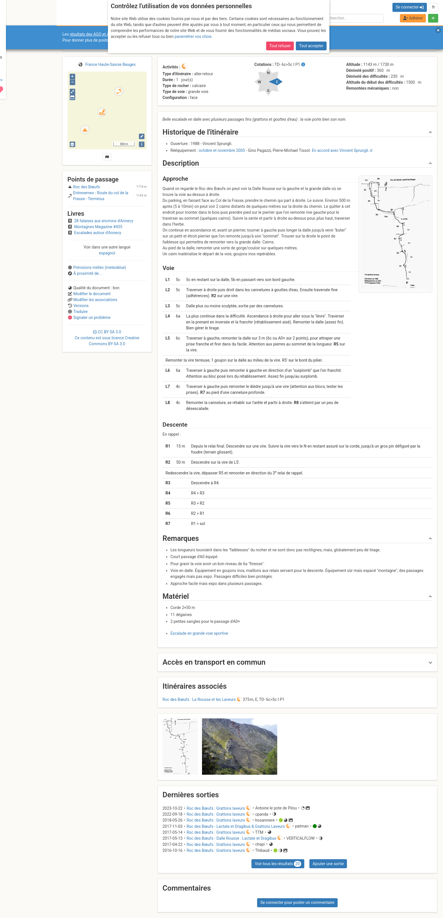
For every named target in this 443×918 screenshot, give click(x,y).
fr (433, 7)
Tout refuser (279, 46)
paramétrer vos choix (193, 36)
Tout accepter (311, 46)
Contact (16, 896)
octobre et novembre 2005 (222, 150)
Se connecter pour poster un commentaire (297, 902)
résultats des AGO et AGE (92, 34)
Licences (39, 896)
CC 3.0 (107, 338)
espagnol (107, 253)
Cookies (47, 899)
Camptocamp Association (21, 899)
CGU (28, 896)
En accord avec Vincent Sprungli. (340, 150)
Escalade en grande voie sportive (199, 633)
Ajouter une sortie (328, 863)
